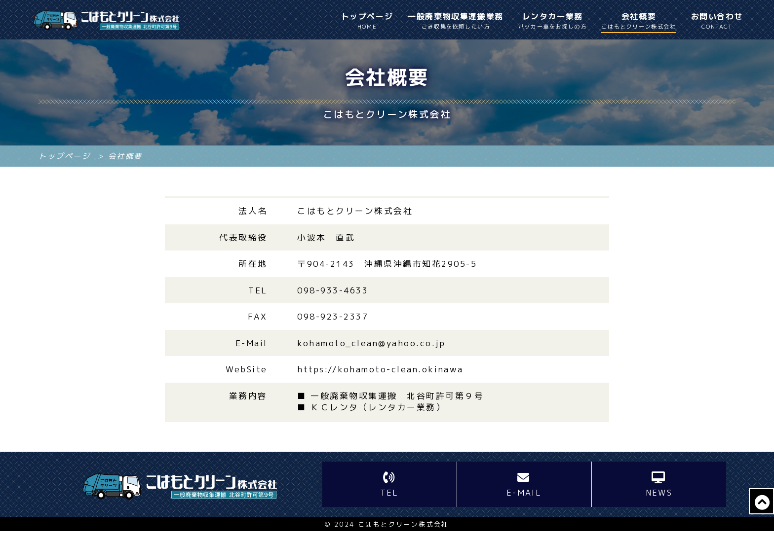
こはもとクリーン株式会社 (403, 532)
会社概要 (638, 22)
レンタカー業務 (552, 21)
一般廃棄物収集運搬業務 (455, 21)
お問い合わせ (717, 21)
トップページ (367, 21)
